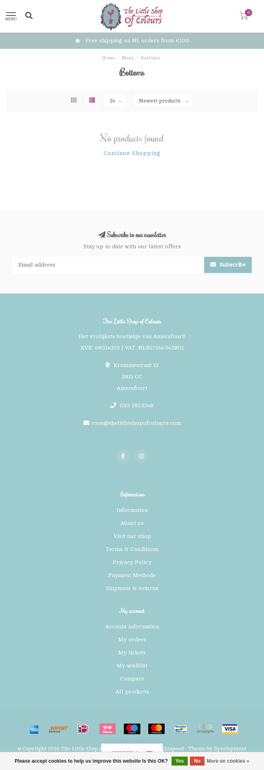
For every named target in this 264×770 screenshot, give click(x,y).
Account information (132, 626)
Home (109, 58)
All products (132, 692)
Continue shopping (132, 153)
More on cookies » (228, 761)
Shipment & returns (132, 588)
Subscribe (228, 265)
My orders (132, 640)
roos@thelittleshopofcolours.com (136, 423)
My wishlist (132, 666)
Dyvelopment (230, 749)
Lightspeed (170, 749)
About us (132, 523)
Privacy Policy (132, 562)
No (197, 761)
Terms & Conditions (132, 549)
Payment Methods (132, 575)
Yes (180, 761)
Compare (132, 679)
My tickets (132, 653)
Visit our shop (132, 536)
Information (132, 510)
